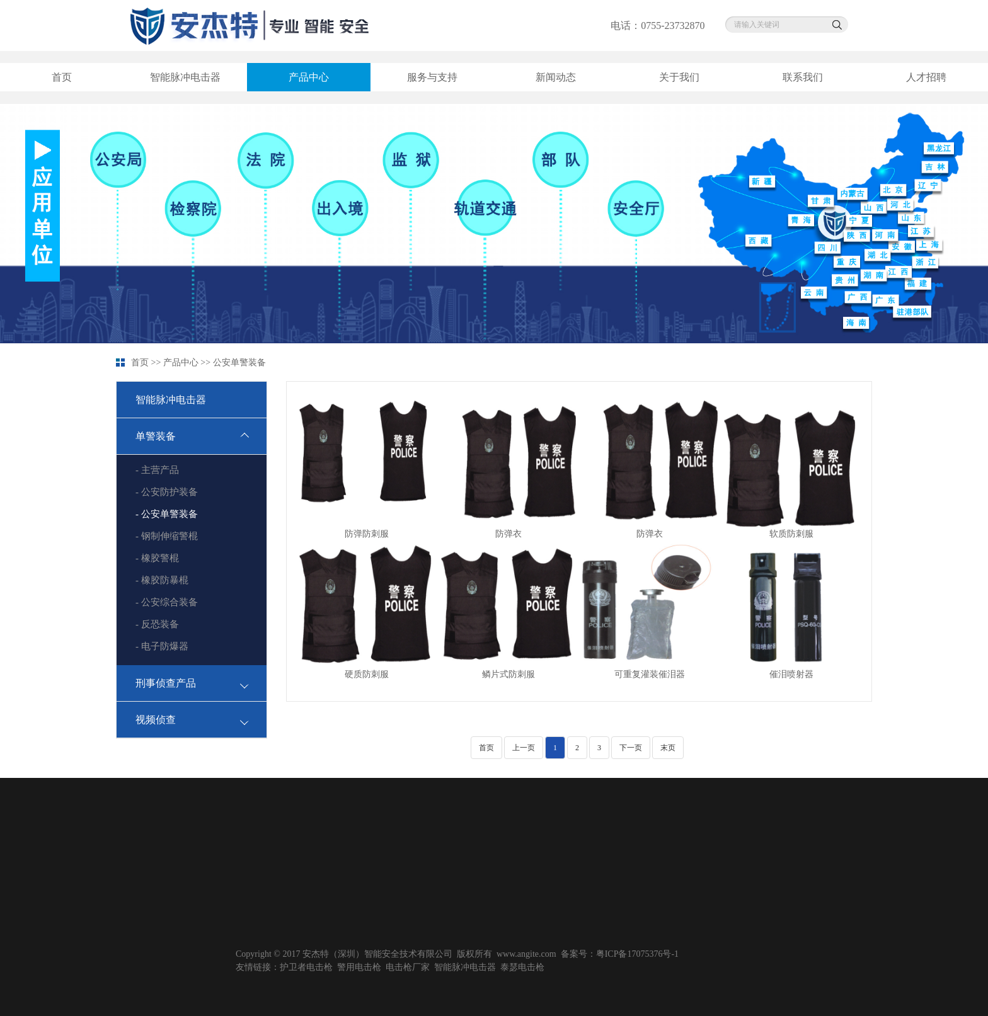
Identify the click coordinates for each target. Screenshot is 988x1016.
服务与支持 (432, 77)
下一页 (630, 747)
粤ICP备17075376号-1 (637, 954)
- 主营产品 (157, 470)
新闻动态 (556, 77)
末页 (667, 747)
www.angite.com (526, 954)
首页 (62, 77)
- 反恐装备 (157, 624)
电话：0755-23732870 (657, 25)
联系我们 (803, 77)
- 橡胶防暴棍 (161, 580)
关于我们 (679, 77)
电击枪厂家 (408, 967)
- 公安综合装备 (166, 602)
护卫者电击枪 (306, 967)
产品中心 (309, 77)
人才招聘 (926, 77)
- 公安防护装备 (166, 492)
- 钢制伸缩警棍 (166, 536)
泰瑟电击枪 (522, 967)
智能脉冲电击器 (185, 77)
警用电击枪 (359, 967)
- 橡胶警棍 (157, 558)
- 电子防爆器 (161, 646)
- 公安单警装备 (166, 514)
